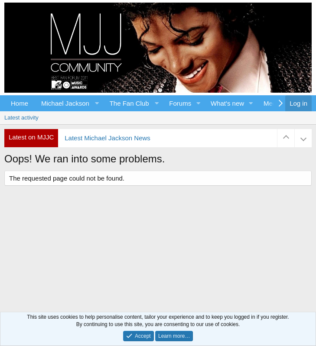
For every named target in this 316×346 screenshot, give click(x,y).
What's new (227, 103)
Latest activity (21, 117)
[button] (69, 103)
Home (19, 103)
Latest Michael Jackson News (107, 138)
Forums (180, 103)
